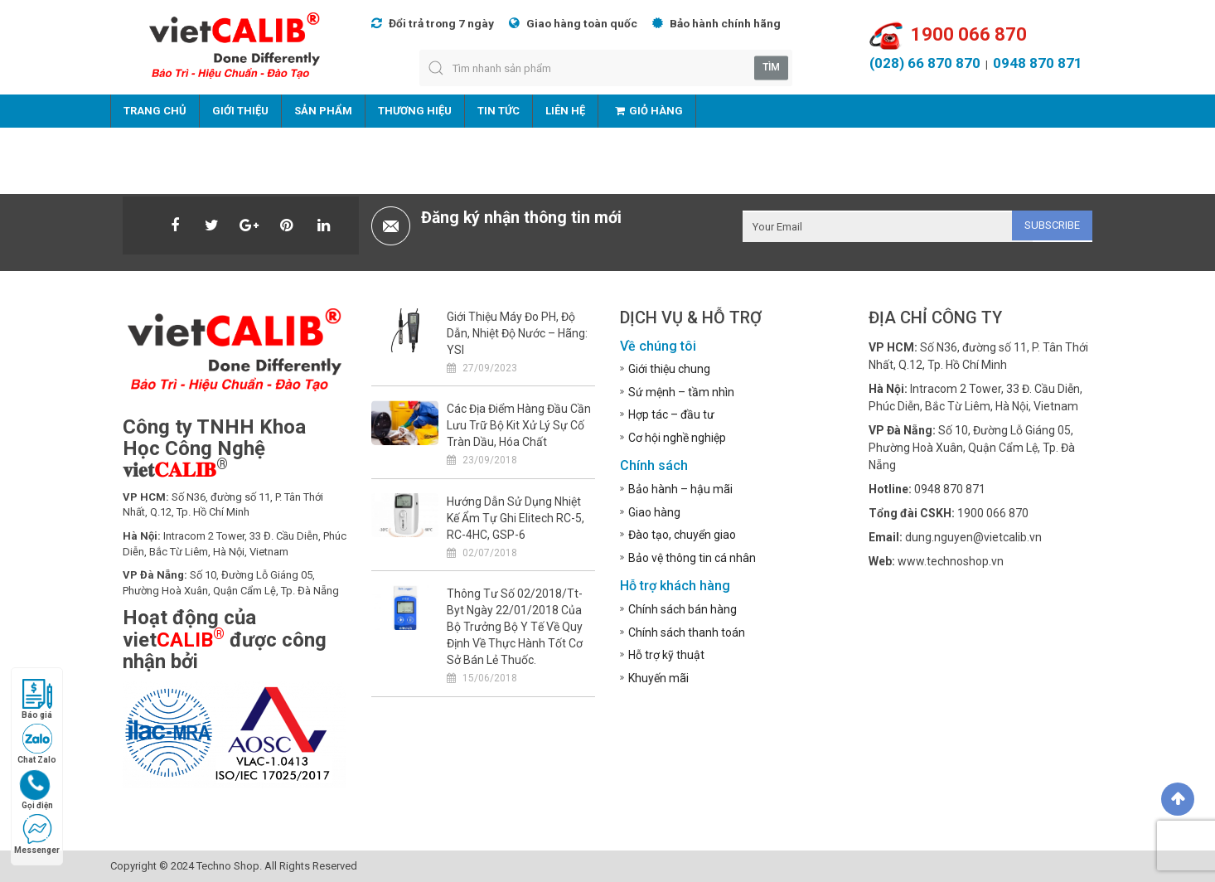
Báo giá (37, 699)
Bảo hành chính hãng (716, 23)
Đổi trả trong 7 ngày (432, 23)
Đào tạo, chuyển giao (682, 534)
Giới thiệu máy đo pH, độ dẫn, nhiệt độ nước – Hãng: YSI (517, 333)
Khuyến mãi (658, 678)
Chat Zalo (36, 744)
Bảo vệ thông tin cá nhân (692, 558)
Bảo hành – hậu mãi (680, 489)
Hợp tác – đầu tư (671, 414)
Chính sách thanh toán (686, 632)
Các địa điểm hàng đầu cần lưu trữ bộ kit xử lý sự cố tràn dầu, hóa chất (519, 425)
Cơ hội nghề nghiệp (677, 437)
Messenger (37, 834)
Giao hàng (654, 512)
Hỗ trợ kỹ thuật (666, 655)
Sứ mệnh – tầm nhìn (681, 392)
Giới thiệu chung (669, 369)
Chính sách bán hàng (682, 609)
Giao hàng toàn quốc (573, 23)
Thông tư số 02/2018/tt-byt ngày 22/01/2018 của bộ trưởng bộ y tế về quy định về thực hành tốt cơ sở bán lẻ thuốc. (515, 626)
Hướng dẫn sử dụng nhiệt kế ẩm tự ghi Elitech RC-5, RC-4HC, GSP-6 (515, 518)
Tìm (771, 67)
